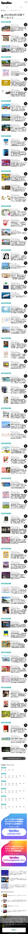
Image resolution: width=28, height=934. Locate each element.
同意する (14, 930)
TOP (7, 7)
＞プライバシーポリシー (14, 933)
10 (9, 777)
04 (12, 770)
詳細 (3, 926)
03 (9, 770)
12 (16, 777)
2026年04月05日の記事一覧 (14, 758)
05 (16, 776)
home (3, 10)
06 (20, 776)
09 (5, 777)
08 (1, 777)
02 (5, 770)
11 (12, 777)
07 (23, 776)
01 (1, 770)
